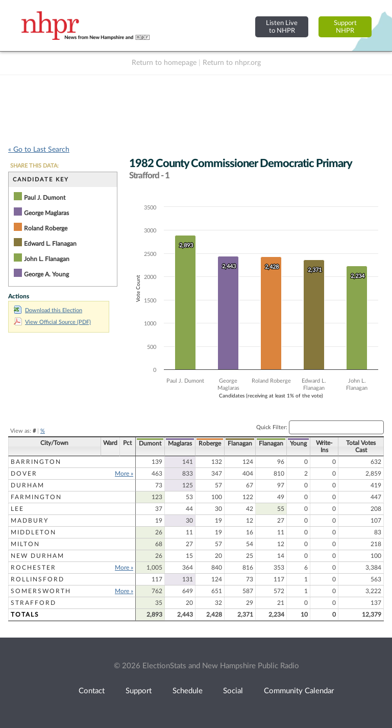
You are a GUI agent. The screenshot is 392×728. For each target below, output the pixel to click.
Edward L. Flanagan (50, 244)
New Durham (37, 556)
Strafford (33, 603)
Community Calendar (299, 691)
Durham (27, 485)
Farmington (36, 497)
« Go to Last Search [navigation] (38, 149)
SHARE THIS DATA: (34, 166)
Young (298, 443)
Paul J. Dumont (44, 198)
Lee (17, 509)
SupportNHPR (345, 27)
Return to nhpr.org (232, 62)
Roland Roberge (45, 228)
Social (233, 691)
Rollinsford (37, 579)
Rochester (33, 568)
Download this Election (48, 310)
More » (124, 474)
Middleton (33, 532)
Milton (25, 544)
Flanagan (240, 443)
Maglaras (180, 443)
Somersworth (41, 591)
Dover (24, 474)
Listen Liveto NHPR (282, 27)
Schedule (188, 691)
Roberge (210, 443)
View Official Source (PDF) (52, 322)
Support (139, 691)
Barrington (36, 462)
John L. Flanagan (46, 259)
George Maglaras (46, 213)
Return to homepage (164, 62)
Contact (92, 691)
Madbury (29, 521)
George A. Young (46, 274)
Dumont (150, 443)
